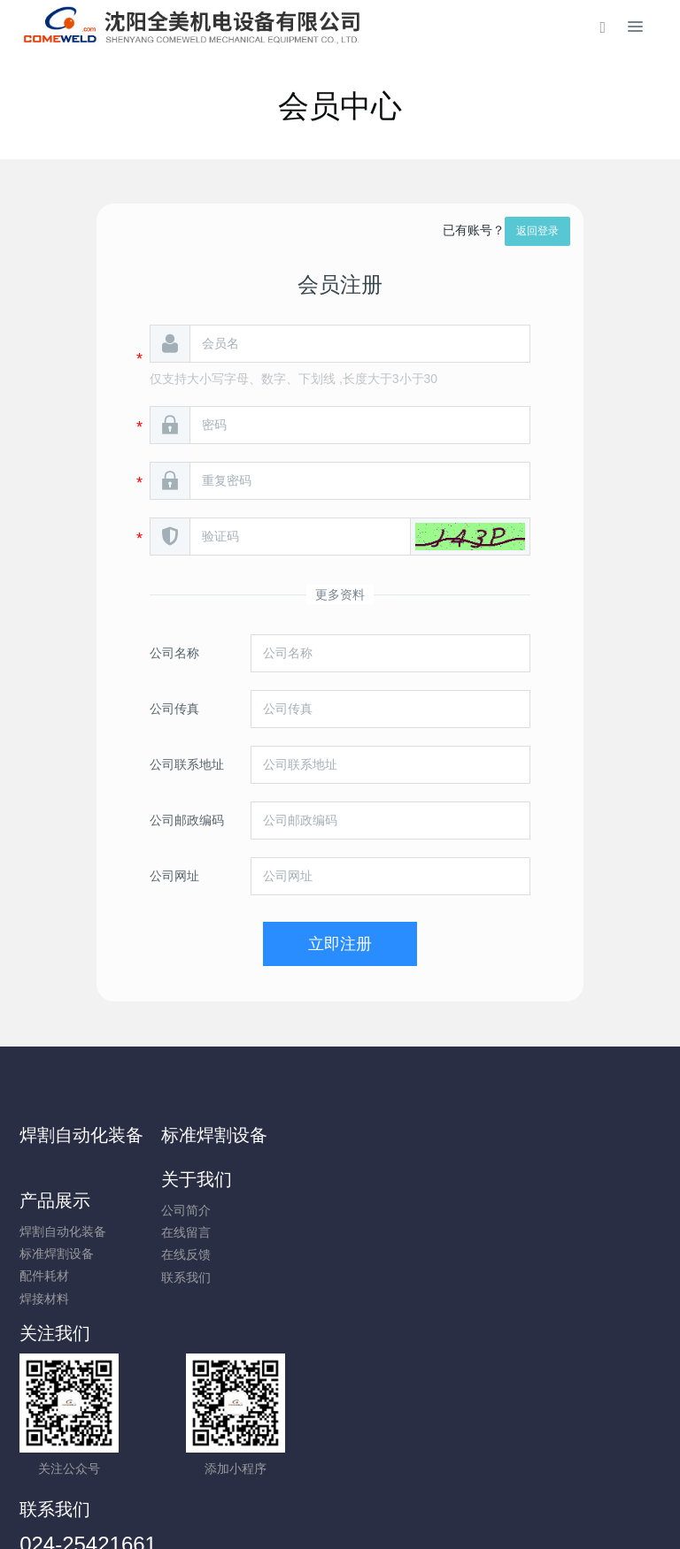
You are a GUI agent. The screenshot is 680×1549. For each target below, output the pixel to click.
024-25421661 (420, 1309)
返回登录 (537, 231)
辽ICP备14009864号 (340, 1489)
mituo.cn (445, 1511)
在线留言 (376, 1188)
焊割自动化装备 (81, 1135)
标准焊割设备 (239, 1135)
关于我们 (387, 1135)
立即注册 (340, 944)
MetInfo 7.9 (311, 1511)
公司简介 (376, 1166)
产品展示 (553, 1135)
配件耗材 (543, 1210)
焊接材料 (543, 1233)
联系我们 (376, 1233)
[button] (470, 536)
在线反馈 (376, 1210)
